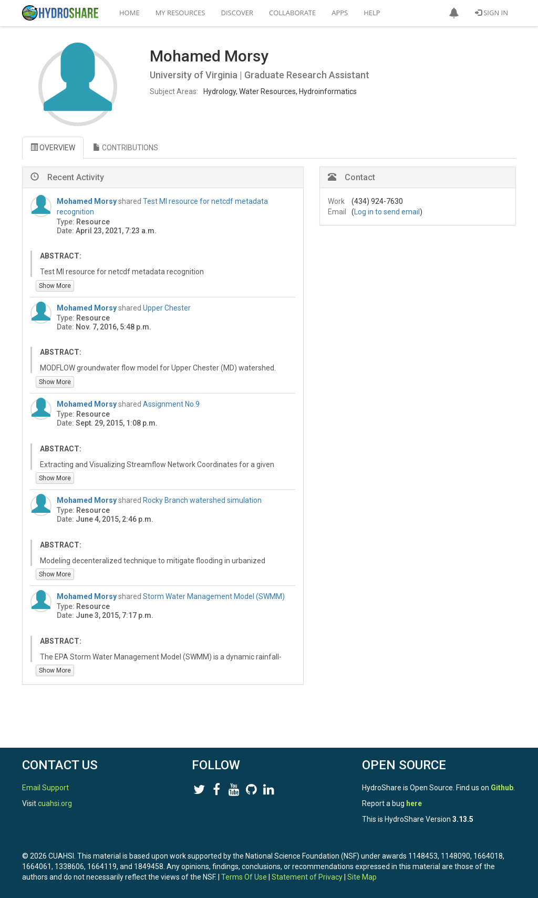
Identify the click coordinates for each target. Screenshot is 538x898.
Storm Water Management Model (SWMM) (214, 596)
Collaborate (292, 12)
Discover (237, 12)
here (414, 803)
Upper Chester (167, 308)
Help (372, 12)
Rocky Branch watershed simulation (202, 500)
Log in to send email (387, 212)
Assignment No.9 (171, 404)
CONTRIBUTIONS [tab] (125, 147)
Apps (340, 12)
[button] (454, 13)
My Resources (180, 12)
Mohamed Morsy (87, 201)
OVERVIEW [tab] (52, 147)
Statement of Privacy (307, 877)
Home (129, 12)
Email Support (45, 787)
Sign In (491, 12)
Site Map (362, 877)
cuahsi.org (55, 803)
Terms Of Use (244, 877)
